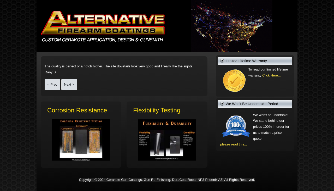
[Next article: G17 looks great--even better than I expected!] (69, 85)
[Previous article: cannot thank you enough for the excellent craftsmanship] (52, 85)
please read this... (233, 144)
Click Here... (271, 75)
